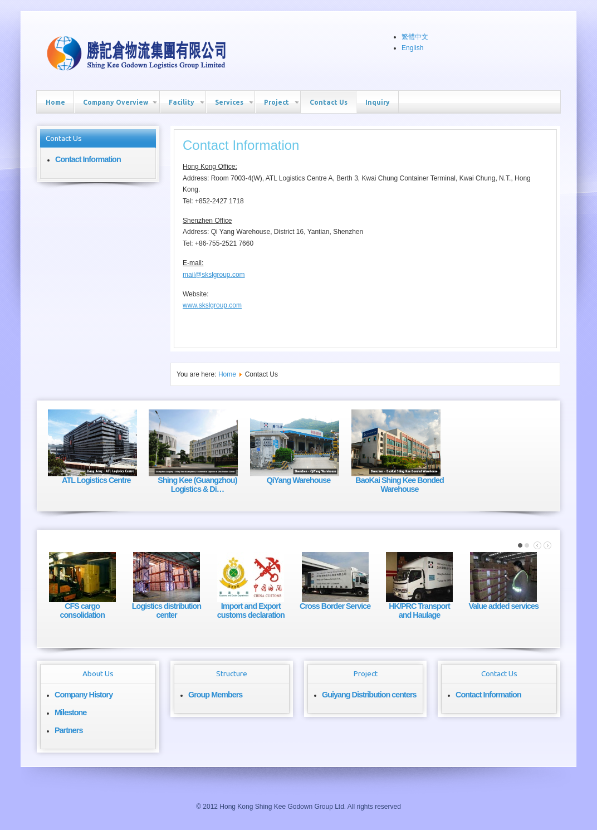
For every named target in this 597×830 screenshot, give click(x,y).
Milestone (70, 712)
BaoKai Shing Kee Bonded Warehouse (399, 485)
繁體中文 (415, 37)
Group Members (215, 694)
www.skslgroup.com (212, 305)
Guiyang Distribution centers (369, 694)
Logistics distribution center (166, 610)
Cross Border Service (335, 606)
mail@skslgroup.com (214, 275)
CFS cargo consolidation (82, 610)
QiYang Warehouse (299, 480)
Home (227, 374)
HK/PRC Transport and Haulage (419, 610)
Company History (83, 694)
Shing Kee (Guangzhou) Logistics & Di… (197, 485)
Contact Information (88, 159)
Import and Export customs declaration (251, 610)
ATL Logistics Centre (96, 480)
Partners (68, 730)
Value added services (504, 606)
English (412, 48)
